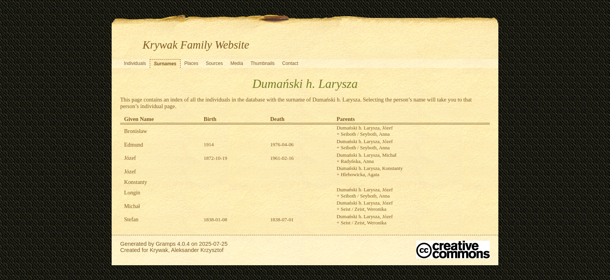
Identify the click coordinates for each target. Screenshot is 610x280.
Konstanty (135, 182)
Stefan (131, 219)
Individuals (135, 63)
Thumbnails (263, 63)
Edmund (133, 145)
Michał (132, 206)
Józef (130, 158)
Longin (132, 192)
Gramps (165, 244)
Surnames (165, 63)
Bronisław (135, 131)
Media (236, 63)
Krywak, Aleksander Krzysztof (187, 250)
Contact (290, 63)
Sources (214, 63)
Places (191, 63)
